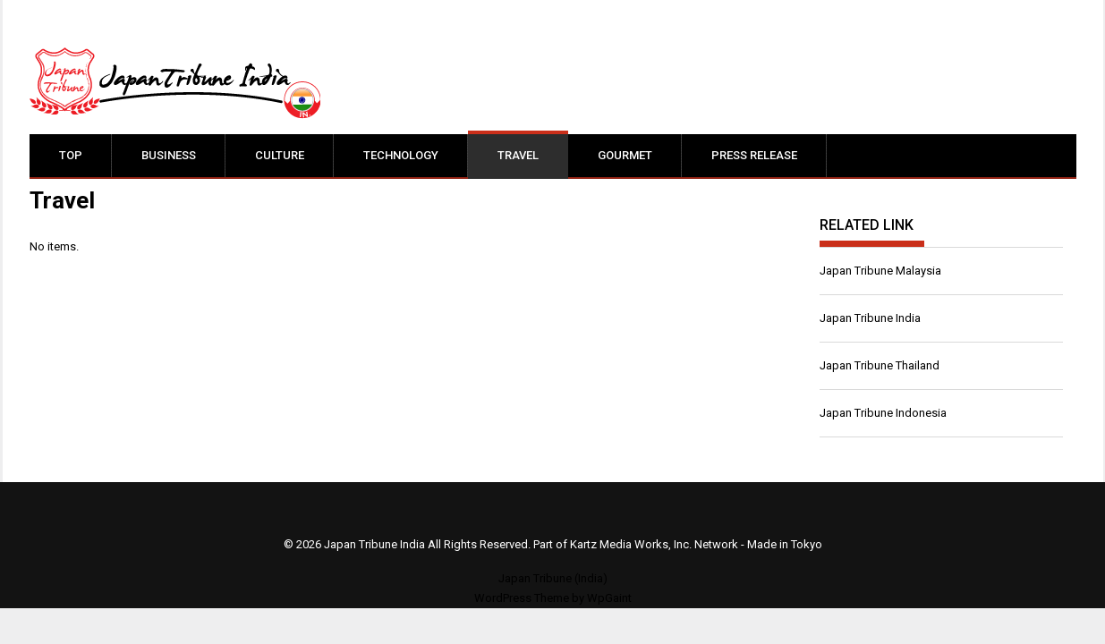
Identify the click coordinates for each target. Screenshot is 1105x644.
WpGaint (609, 598)
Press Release (754, 155)
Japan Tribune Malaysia (880, 270)
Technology (400, 155)
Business (168, 155)
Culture (279, 155)
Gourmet (625, 155)
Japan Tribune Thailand (879, 365)
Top (70, 155)
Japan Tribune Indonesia (883, 412)
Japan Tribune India (870, 318)
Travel (518, 155)
